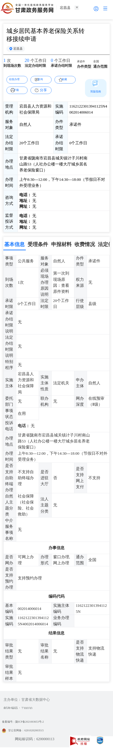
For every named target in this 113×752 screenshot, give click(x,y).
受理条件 (38, 246)
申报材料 (61, 246)
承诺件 (82, 64)
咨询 (43, 81)
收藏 (67, 81)
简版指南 (96, 93)
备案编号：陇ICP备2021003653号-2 (29, 724)
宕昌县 (20, 49)
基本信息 (14, 246)
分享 (43, 92)
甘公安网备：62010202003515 (28, 732)
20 (28, 63)
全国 (97, 64)
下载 (19, 92)
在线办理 (17, 81)
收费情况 (85, 246)
